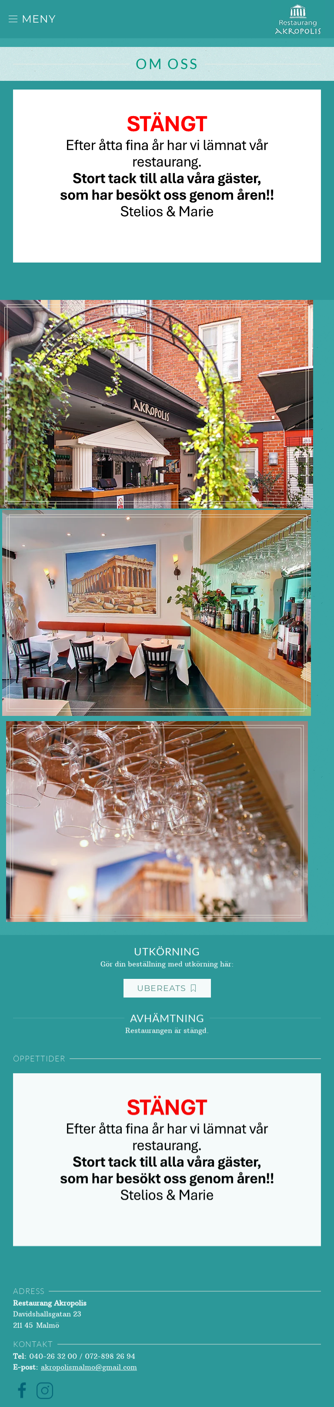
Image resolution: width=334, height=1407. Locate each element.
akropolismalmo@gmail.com (89, 1378)
